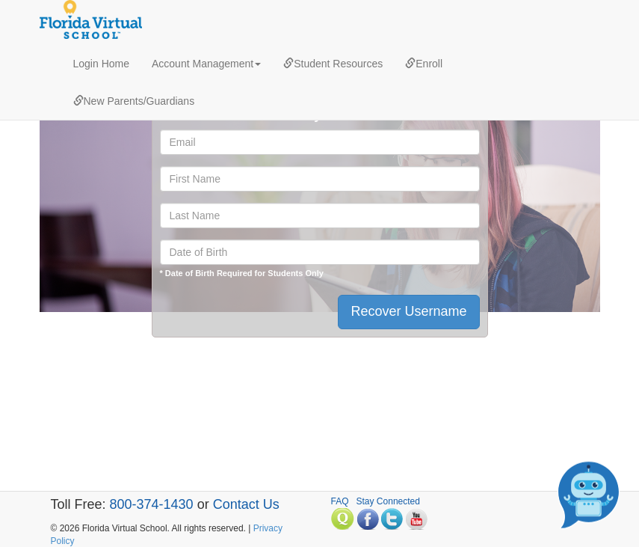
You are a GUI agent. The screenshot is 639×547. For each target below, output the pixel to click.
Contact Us (246, 504)
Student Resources (333, 64)
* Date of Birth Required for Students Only (242, 273)
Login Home (101, 64)
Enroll (423, 64)
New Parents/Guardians (134, 101)
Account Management (206, 64)
